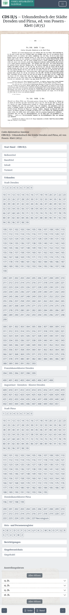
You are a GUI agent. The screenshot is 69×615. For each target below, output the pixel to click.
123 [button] (10, 238)
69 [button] (18, 213)
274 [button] (51, 305)
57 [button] (27, 208)
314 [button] (22, 331)
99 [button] (27, 222)
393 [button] (33, 363)
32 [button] (41, 199)
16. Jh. (7, 595)
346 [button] (16, 345)
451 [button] (57, 403)
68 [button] (13, 213)
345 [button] (10, 345)
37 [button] (64, 199)
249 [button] (33, 296)
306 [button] (39, 326)
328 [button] (39, 335)
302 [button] (16, 326)
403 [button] (22, 380)
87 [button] (36, 217)
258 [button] (22, 301)
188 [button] (5, 266)
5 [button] (17, 187)
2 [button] (7, 187)
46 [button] (41, 204)
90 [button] (50, 217)
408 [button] (51, 380)
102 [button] (16, 229)
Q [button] (61, 530)
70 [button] (23, 213)
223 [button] (10, 287)
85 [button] (27, 217)
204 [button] (28, 278)
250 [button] (39, 296)
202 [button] (16, 278)
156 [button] (10, 252)
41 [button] (18, 204)
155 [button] (5, 252)
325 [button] (22, 335)
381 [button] (28, 358)
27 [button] (18, 199)
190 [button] (16, 266)
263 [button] (51, 301)
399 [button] (33, 373)
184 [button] (45, 261)
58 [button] (32, 208)
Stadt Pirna (10, 408)
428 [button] (51, 394)
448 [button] (39, 403)
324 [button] (16, 335)
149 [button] (33, 248)
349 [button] (33, 345)
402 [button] (16, 380)
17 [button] (36, 194)
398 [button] (28, 373)
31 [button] (36, 199)
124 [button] (16, 238)
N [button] (49, 530)
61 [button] (46, 208)
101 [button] (10, 229)
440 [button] (57, 399)
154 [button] (62, 248)
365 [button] (62, 349)
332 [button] (62, 335)
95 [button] (9, 222)
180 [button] (22, 261)
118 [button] (45, 234)
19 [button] (46, 194)
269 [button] (22, 305)
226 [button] (28, 287)
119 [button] (51, 234)
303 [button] (22, 326)
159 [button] (28, 252)
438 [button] (45, 399)
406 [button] (39, 380)
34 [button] (50, 199)
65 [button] (64, 208)
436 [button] (33, 399)
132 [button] (62, 238)
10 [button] (4, 194)
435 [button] (28, 399)
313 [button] (16, 331)
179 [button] (16, 261)
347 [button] (22, 345)
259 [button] (28, 301)
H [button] (29, 530)
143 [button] (62, 243)
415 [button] (39, 390)
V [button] (14, 535)
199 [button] (5, 271)
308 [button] (51, 326)
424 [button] (28, 394)
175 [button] (57, 257)
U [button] (11, 535)
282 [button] (33, 310)
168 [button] (16, 257)
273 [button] (45, 305)
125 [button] (22, 238)
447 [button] (33, 403)
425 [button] (33, 394)
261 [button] (39, 301)
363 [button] (51, 349)
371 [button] (33, 354)
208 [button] (51, 278)
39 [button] (9, 204)
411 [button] (16, 390)
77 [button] (55, 213)
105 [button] (33, 229)
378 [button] (10, 358)
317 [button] (39, 331)
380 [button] (22, 358)
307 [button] (45, 326)
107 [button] (45, 229)
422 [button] (16, 394)
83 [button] (18, 217)
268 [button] (16, 305)
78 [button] (60, 213)
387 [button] (62, 358)
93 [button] (64, 217)
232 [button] (62, 287)
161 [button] (39, 252)
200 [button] (5, 278)
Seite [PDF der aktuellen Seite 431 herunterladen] (28, 610)
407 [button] (45, 380)
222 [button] (5, 287)
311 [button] (5, 331)
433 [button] (16, 399)
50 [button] (60, 204)
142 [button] (57, 243)
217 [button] (39, 282)
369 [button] (22, 354)
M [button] (46, 530)
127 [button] (33, 238)
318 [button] (45, 331)
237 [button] (28, 291)
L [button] (41, 530)
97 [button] (18, 222)
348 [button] (28, 345)
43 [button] (27, 204)
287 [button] (62, 310)
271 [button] (33, 305)
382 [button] (33, 358)
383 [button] (39, 358)
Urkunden (9, 177)
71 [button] (27, 213)
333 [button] (5, 340)
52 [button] (4, 208)
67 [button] (9, 213)
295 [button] (45, 315)
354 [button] (62, 345)
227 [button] (33, 287)
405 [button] (33, 380)
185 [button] (51, 261)
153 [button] (57, 248)
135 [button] (16, 243)
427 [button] (45, 394)
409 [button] (5, 390)
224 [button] (16, 287)
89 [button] (46, 217)
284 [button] (45, 310)
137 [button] (28, 243)
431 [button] (5, 399)
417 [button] (51, 390)
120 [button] (57, 234)
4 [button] (14, 187)
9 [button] (31, 187)
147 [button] (22, 248)
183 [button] (39, 261)
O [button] (53, 530)
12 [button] (13, 194)
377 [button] (5, 358)
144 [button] (5, 248)
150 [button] (39, 248)
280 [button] (22, 310)
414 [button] (33, 390)
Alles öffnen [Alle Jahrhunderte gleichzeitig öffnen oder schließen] (34, 575)
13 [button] (18, 194)
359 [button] (28, 349)
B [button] (7, 530)
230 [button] (51, 287)
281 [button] (28, 310)
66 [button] (4, 213)
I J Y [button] (33, 530)
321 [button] (62, 331)
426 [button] (39, 394)
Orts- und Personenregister (18, 525)
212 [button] (10, 282)
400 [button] (5, 380)
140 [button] (45, 243)
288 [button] (5, 315)
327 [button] (33, 335)
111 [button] (5, 234)
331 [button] (57, 335)
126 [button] (28, 238)
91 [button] (55, 217)
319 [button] (51, 331)
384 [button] (45, 358)
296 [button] (51, 315)
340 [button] (45, 340)
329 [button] (45, 335)
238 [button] (33, 291)
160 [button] (33, 252)
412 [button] (22, 390)
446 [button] (28, 403)
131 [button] (57, 238)
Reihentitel (10, 155)
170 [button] (28, 257)
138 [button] (33, 243)
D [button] (14, 530)
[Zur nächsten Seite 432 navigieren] (62, 610)
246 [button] (16, 296)
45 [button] (36, 204)
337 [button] (28, 340)
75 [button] (46, 213)
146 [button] (16, 248)
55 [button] (18, 208)
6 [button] (21, 187)
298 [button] (62, 315)
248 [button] (28, 296)
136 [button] (22, 243)
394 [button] (5, 373)
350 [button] (39, 345)
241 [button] (51, 291)
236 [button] (22, 291)
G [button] (25, 530)
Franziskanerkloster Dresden (19, 368)
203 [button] (22, 278)
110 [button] (62, 229)
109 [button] (57, 229)
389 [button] (10, 363)
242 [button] (57, 291)
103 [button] (22, 229)
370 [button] (28, 354)
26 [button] (13, 199)
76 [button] (50, 213)
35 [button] (55, 199)
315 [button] (28, 331)
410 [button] (10, 390)
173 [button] (45, 257)
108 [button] (51, 229)
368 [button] (16, 354)
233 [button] (5, 291)
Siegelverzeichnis (13, 549)
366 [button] (5, 354)
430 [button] (62, 394)
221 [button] (62, 282)
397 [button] (22, 373)
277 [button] (5, 310)
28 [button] (23, 199)
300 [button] (5, 326)
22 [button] (60, 194)
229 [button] (45, 287)
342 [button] (57, 340)
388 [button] (5, 363)
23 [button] (64, 194)
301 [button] (10, 326)
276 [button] (62, 305)
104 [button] (28, 229)
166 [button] (5, 257)
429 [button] (57, 394)
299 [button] (5, 319)
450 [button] (51, 403)
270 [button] (28, 305)
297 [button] (57, 315)
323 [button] (10, 335)
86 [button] (32, 217)
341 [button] (51, 340)
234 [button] (10, 291)
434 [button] (22, 399)
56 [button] (23, 208)
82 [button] (13, 217)
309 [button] (57, 326)
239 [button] (39, 291)
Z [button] (22, 535)
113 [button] (16, 234)
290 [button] (16, 315)
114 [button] (22, 234)
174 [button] (51, 257)
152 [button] (51, 248)
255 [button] (5, 301)
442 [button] (5, 403)
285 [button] (51, 310)
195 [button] (45, 266)
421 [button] (10, 394)
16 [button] (32, 194)
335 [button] (16, 340)
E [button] (18, 530)
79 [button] (64, 213)
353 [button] (57, 345)
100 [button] (5, 229)
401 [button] (10, 380)
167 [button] (10, 257)
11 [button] (9, 194)
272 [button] (39, 305)
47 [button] (46, 204)
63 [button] (55, 208)
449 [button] (45, 403)
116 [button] (33, 234)
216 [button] (33, 282)
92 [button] (60, 217)
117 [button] (39, 234)
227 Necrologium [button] (40, 518)
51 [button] (64, 204)
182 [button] (33, 261)
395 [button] (10, 373)
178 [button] (10, 261)
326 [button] (28, 335)
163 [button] (51, 252)
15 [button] (27, 194)
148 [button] (28, 248)
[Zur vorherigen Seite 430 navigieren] (4, 610)
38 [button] (4, 204)
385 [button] (51, 358)
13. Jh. (7, 580)
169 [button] (22, 257)
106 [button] (39, 229)
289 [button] (10, 315)
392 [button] (28, 363)
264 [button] (57, 301)
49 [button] (55, 204)
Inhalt (7, 165)
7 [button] (24, 187)
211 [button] (5, 282)
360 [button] (33, 349)
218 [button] (45, 282)
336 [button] (22, 340)
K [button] (38, 530)
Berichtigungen (12, 542)
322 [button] (5, 335)
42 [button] (23, 204)
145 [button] (10, 248)
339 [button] (39, 340)
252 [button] (51, 296)
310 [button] (62, 326)
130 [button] (51, 238)
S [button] (3, 535)
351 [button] (45, 345)
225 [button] (22, 287)
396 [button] (16, 373)
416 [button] (45, 390)
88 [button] (41, 217)
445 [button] (22, 403)
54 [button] (13, 208)
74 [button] (41, 213)
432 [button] (10, 399)
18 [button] (41, 194)
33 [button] (46, 199)
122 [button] (5, 238)
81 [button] (9, 217)
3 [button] (10, 187)
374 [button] (51, 354)
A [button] (3, 530)
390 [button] (16, 363)
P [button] (57, 530)
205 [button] (33, 278)
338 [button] (33, 340)
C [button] (11, 530)
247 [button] (22, 296)
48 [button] (50, 204)
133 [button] (5, 243)
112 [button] (10, 234)
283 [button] (39, 310)
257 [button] (16, 301)
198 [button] (62, 266)
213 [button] (16, 282)
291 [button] (22, 315)
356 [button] (10, 349)
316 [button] (33, 331)
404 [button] (28, 380)
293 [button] (33, 315)
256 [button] (10, 301)
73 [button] (36, 213)
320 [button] (57, 331)
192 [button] (28, 266)
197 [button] (57, 266)
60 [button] (41, 208)
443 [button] (10, 403)
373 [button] (45, 354)
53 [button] (9, 208)
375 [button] (57, 354)
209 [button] (57, 278)
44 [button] (32, 204)
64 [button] (60, 208)
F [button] (21, 530)
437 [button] (39, 399)
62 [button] (50, 208)
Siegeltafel (9, 554)
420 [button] (5, 394)
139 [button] (39, 243)
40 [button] (13, 204)
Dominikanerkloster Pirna (17, 497)
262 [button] (45, 301)
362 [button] (45, 349)
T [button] (7, 535)
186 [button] (57, 261)
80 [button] (4, 217)
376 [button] (62, 354)
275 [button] (57, 305)
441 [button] (62, 399)
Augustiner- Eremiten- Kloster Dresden (24, 385)
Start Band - (15, 147)
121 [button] (62, 234)
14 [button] (23, 194)
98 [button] (23, 222)
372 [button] (39, 354)
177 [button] (5, 261)
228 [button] (39, 287)
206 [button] (39, 278)
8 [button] (28, 187)
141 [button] (51, 243)
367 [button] (10, 354)
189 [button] (10, 266)
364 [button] (57, 349)
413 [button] (28, 390)
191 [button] (22, 266)
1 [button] (3, 187)
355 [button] (5, 349)
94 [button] (4, 222)
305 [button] (33, 326)
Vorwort (8, 170)
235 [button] (16, 291)
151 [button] (45, 248)
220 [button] (57, 282)
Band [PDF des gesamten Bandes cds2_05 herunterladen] (40, 610)
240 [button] (45, 291)
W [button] (18, 535)
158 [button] (22, 252)
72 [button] (32, 213)
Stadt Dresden (11, 182)
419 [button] (62, 390)
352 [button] (51, 345)
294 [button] (39, 315)
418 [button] (57, 390)
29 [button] (27, 199)
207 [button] (45, 278)
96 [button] (13, 222)
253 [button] (57, 296)
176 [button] (62, 257)
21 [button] (55, 194)
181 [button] (28, 261)
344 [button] (5, 345)
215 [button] (28, 282)
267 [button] (10, 305)
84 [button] (23, 217)
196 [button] (51, 266)
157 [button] (16, 252)
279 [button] (16, 310)
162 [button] (45, 252)
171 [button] (33, 257)
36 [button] (60, 199)
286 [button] (57, 310)
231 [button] (57, 287)
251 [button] (45, 296)
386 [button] (57, 358)
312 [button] (10, 331)
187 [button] (62, 261)
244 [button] (5, 296)
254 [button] (62, 296)
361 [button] (39, 349)
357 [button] (16, 349)
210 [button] (62, 278)
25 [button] (9, 199)
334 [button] (10, 340)
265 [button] (62, 301)
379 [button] (16, 358)
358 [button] (22, 349)
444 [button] (16, 403)
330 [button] (51, 335)
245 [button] (10, 296)
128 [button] (39, 238)
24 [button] (4, 199)
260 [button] (33, 301)
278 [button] (10, 310)
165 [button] (62, 252)
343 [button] (62, 340)
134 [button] (10, 243)
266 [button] (5, 305)
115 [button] (28, 234)
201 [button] (10, 278)
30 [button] (32, 199)
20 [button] (50, 194)
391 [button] (22, 363)
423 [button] (22, 394)
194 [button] (39, 266)
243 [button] (62, 291)
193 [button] (33, 266)
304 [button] (28, 326)
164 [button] (57, 252)
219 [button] (51, 282)
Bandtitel (9, 160)
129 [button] (45, 238)
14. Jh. (7, 585)
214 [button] (22, 282)
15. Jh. (7, 590)
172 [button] (39, 257)
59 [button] (36, 208)
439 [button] (51, 399)
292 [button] (28, 315)
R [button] (64, 530)
